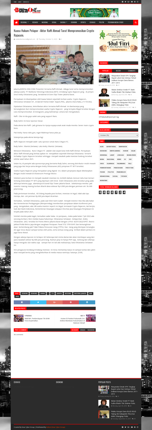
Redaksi (35, 22)
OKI (130, 159)
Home (15, 2)
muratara (103, 180)
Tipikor (124, 176)
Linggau (120, 155)
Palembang (121, 163)
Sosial (54, 22)
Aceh (101, 146)
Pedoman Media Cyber (115, 22)
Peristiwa (129, 168)
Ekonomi (74, 22)
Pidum (102, 172)
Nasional (45, 22)
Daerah (62, 22)
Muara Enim (131, 155)
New (90, 293)
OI (125, 159)
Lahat (112, 155)
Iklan (133, 151)
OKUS (102, 163)
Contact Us (26, 2)
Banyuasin (123, 146)
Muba (102, 159)
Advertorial (111, 146)
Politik (101, 22)
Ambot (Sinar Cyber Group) (55, 427)
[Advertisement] (55, 273)
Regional (24, 22)
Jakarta (59, 293)
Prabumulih (121, 172)
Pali (129, 163)
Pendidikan (118, 168)
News (17, 296)
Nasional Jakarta (80, 293)
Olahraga (110, 163)
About (19, 2)
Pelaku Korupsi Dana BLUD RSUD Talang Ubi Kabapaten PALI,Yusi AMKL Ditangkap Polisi (124, 102)
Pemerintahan (105, 168)
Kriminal (103, 155)
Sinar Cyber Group (28, 427)
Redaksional (105, 176)
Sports (83, 22)
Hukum (42, 293)
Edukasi (92, 22)
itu (52, 293)
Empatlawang (115, 151)
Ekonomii (34, 293)
